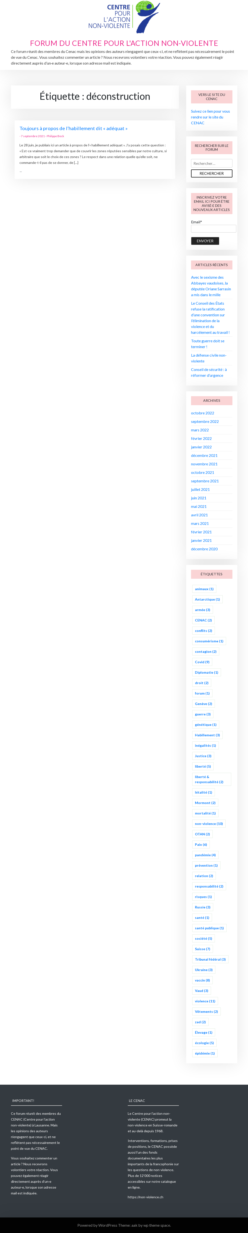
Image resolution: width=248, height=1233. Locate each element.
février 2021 (201, 531)
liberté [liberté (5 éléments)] (203, 766)
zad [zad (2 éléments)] (200, 1022)
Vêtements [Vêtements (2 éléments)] (206, 1011)
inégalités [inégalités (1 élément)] (205, 745)
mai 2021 (199, 506)
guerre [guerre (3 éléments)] (203, 714)
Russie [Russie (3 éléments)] (203, 907)
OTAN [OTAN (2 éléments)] (202, 834)
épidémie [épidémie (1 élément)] (205, 1053)
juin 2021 (198, 497)
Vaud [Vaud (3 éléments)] (201, 991)
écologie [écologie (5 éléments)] (204, 1043)
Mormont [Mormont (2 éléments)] (205, 803)
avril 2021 (199, 514)
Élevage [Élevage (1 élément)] (203, 1032)
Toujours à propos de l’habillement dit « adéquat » (73, 128)
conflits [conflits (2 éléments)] (203, 631)
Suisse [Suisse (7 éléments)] (202, 949)
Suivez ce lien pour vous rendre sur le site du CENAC (210, 117)
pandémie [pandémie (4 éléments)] (205, 855)
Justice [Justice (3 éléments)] (203, 756)
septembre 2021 (205, 480)
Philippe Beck (55, 136)
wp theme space (156, 1225)
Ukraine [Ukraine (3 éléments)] (204, 970)
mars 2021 (200, 523)
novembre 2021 (204, 463)
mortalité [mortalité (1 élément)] (205, 813)
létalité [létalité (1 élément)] (203, 792)
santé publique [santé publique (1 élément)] (209, 928)
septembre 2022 (205, 421)
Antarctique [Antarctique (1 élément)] (207, 599)
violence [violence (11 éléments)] (205, 1001)
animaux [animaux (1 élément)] (204, 589)
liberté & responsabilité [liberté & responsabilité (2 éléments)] (209, 779)
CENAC (17, 1119)
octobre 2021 (202, 472)
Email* (213, 226)
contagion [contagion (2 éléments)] (206, 651)
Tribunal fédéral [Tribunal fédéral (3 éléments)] (210, 959)
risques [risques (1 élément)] (203, 897)
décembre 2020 (204, 548)
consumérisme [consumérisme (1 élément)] (209, 641)
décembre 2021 (204, 455)
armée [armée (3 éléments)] (202, 610)
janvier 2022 (201, 447)
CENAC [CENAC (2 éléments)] (203, 620)
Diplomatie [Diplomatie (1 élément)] (206, 672)
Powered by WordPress (97, 1225)
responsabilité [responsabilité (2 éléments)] (209, 886)
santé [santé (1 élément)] (202, 917)
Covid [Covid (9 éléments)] (202, 662)
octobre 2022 (202, 413)
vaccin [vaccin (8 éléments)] (202, 980)
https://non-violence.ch (145, 1197)
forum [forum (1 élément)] (202, 693)
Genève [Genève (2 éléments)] (203, 704)
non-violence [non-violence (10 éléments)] (209, 824)
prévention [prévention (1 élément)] (206, 865)
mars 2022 (200, 430)
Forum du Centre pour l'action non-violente (124, 43)
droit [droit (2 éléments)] (202, 683)
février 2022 (201, 438)
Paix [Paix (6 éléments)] (201, 844)
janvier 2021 (201, 540)
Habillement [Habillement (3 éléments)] (207, 735)
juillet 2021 (200, 489)
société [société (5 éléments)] (203, 938)
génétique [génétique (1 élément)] (206, 724)
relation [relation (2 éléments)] (204, 876)
